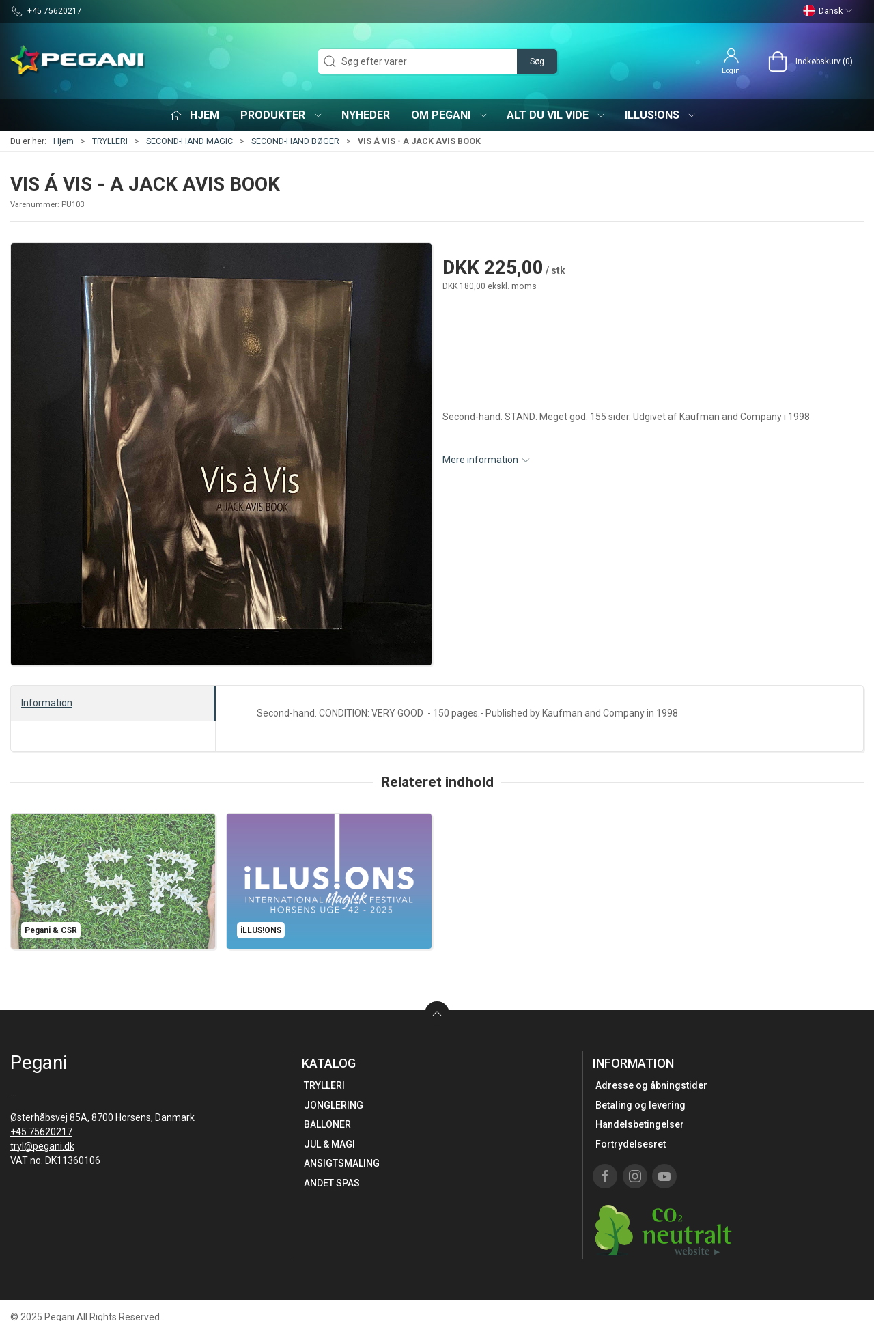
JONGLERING (333, 1105)
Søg (537, 61)
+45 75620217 (41, 1131)
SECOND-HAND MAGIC (189, 141)
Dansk (828, 11)
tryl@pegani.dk (42, 1146)
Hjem (63, 141)
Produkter (281, 115)
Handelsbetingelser (639, 1124)
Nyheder (365, 115)
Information (46, 702)
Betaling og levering (640, 1105)
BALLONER (327, 1124)
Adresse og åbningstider (651, 1085)
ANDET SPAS (332, 1183)
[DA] (78, 61)
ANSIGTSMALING (342, 1163)
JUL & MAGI (329, 1144)
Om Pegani (449, 115)
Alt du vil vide (556, 115)
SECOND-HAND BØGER (295, 141)
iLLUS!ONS (661, 115)
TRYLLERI (110, 141)
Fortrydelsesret (630, 1144)
